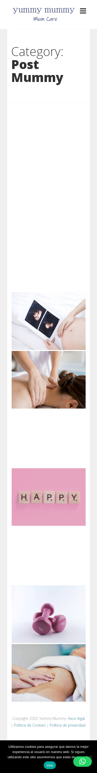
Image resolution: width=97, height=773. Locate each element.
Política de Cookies (30, 725)
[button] (82, 761)
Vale (49, 765)
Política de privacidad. (68, 725)
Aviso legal (76, 718)
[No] (90, 756)
